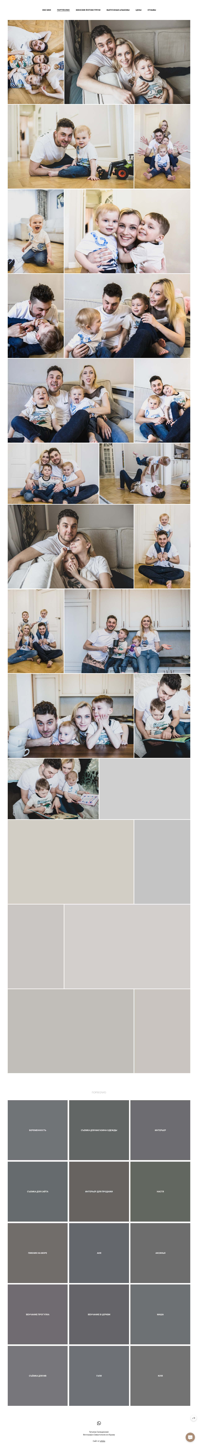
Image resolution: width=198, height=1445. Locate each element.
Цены (138, 10)
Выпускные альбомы (118, 10)
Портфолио (63, 10)
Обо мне (46, 10)
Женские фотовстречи (88, 10)
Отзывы (152, 10)
